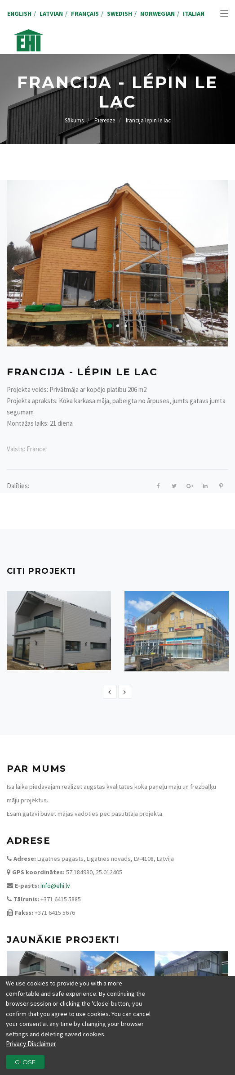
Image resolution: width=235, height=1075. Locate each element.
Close (25, 1065)
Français (85, 13)
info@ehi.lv (55, 886)
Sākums (74, 120)
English (19, 13)
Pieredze (104, 120)
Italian (193, 13)
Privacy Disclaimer (31, 1048)
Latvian (51, 13)
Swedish (119, 13)
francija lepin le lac (148, 120)
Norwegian (157, 13)
